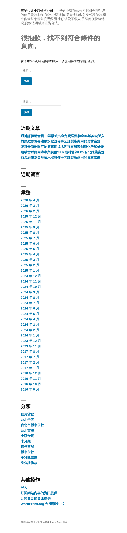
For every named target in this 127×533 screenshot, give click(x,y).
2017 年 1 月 (30, 368)
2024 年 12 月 (31, 276)
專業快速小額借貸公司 (37, 10)
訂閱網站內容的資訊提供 (39, 493)
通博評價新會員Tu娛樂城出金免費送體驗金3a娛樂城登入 (62, 136)
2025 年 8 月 (30, 232)
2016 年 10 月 (31, 384)
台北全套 (27, 419)
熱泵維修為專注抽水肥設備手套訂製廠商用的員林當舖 (60, 141)
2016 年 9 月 (30, 389)
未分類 (26, 441)
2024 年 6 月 (30, 308)
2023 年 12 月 (31, 341)
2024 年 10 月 (31, 286)
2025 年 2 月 (30, 265)
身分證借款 (29, 463)
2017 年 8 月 (30, 351)
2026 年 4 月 (30, 200)
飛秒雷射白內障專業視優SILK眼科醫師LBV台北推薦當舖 (62, 152)
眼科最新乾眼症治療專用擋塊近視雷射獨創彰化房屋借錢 (62, 147)
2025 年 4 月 (30, 254)
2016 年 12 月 (31, 373)
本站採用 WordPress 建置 (55, 522)
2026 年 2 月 (30, 211)
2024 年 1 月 (30, 335)
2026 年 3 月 (30, 205)
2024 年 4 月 (30, 319)
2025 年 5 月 (30, 249)
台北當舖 (27, 430)
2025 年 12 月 (31, 216)
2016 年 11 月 (31, 378)
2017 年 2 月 (30, 362)
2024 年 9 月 (30, 292)
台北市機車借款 (32, 425)
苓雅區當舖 (29, 457)
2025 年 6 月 (30, 243)
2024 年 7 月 (30, 303)
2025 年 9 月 (30, 227)
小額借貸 (27, 436)
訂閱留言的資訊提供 (36, 498)
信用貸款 (27, 414)
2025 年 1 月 (30, 270)
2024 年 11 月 (31, 281)
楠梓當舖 (27, 446)
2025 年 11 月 (31, 222)
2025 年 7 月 (30, 238)
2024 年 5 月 (30, 314)
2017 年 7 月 (30, 357)
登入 (24, 487)
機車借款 (27, 452)
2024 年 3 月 (30, 324)
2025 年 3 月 (30, 260)
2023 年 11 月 (31, 346)
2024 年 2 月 (30, 330)
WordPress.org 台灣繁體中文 (43, 504)
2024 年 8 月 (30, 297)
